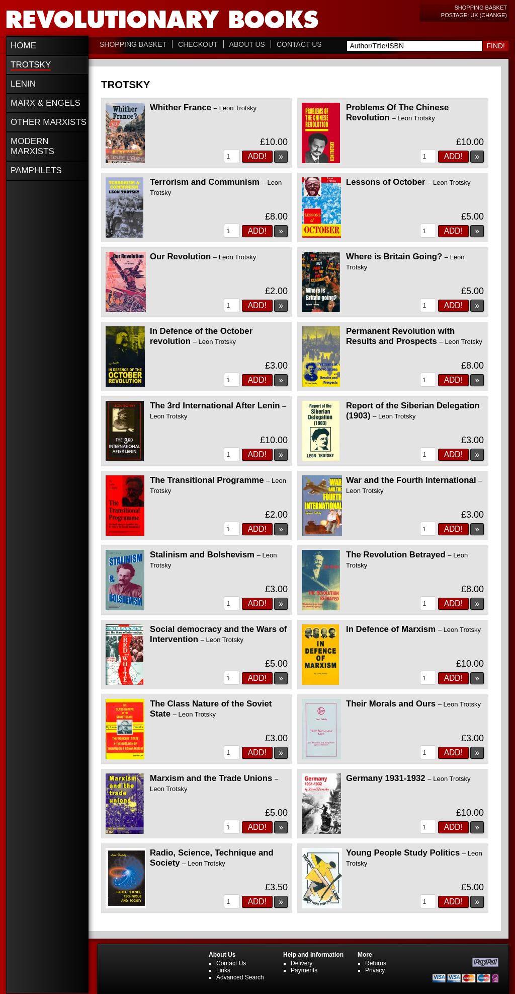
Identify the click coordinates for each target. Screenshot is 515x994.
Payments (304, 970)
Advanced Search (240, 977)
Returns (375, 963)
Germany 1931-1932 (408, 778)
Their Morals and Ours (413, 703)
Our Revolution (203, 256)
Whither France (203, 107)
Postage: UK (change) (474, 15)
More (365, 954)
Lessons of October (408, 182)
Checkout (198, 44)
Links (223, 970)
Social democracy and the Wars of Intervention (218, 634)
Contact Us (299, 44)
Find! (495, 46)
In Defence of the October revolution (201, 336)
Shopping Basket (480, 8)
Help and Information (313, 954)
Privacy (375, 970)
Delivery (301, 963)
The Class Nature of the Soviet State (211, 709)
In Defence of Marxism (413, 629)
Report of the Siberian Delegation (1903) (413, 410)
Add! (257, 156)
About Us (247, 44)
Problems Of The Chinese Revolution (397, 112)
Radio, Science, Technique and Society (212, 858)
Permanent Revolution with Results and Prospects (414, 336)
